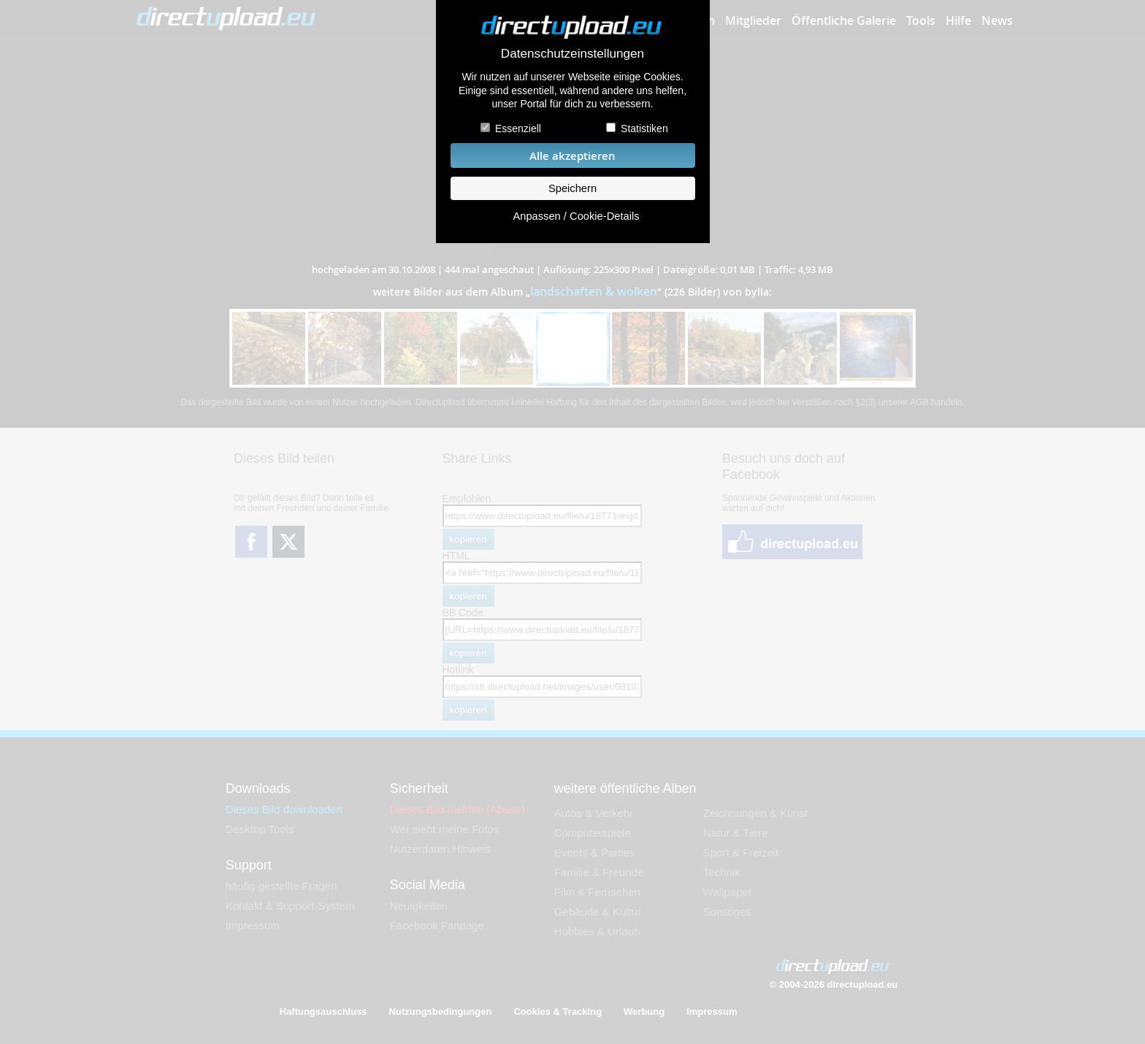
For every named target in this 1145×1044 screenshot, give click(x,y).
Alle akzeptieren (572, 156)
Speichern (572, 188)
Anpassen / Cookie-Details (576, 216)
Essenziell (518, 128)
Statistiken (644, 128)
